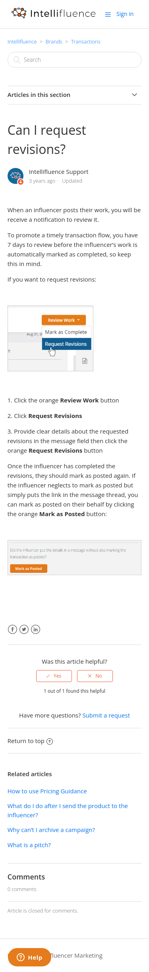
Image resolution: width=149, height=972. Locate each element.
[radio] (54, 676)
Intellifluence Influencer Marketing (55, 955)
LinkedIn (36, 630)
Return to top (30, 741)
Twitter (24, 630)
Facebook (12, 630)
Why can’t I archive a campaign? (51, 830)
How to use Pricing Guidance (47, 791)
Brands (54, 41)
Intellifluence (22, 41)
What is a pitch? (29, 845)
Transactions (86, 41)
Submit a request (106, 715)
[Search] (75, 60)
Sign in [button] (125, 14)
